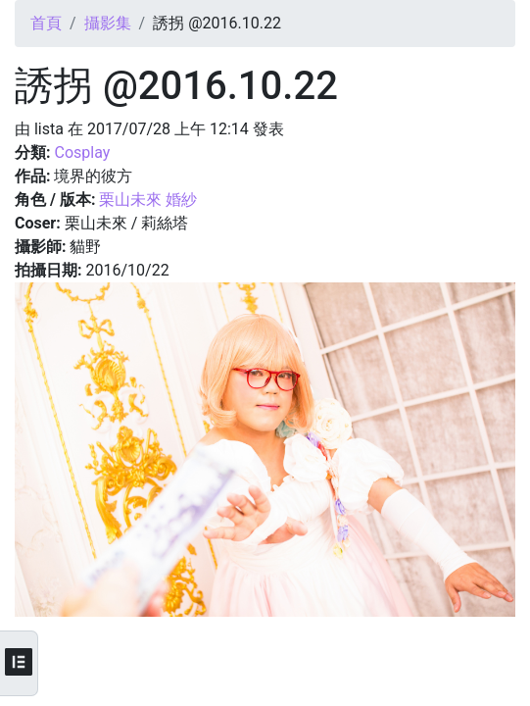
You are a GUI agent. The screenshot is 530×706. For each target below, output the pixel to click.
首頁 (46, 23)
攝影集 (107, 23)
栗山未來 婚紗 (148, 199)
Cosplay (82, 152)
